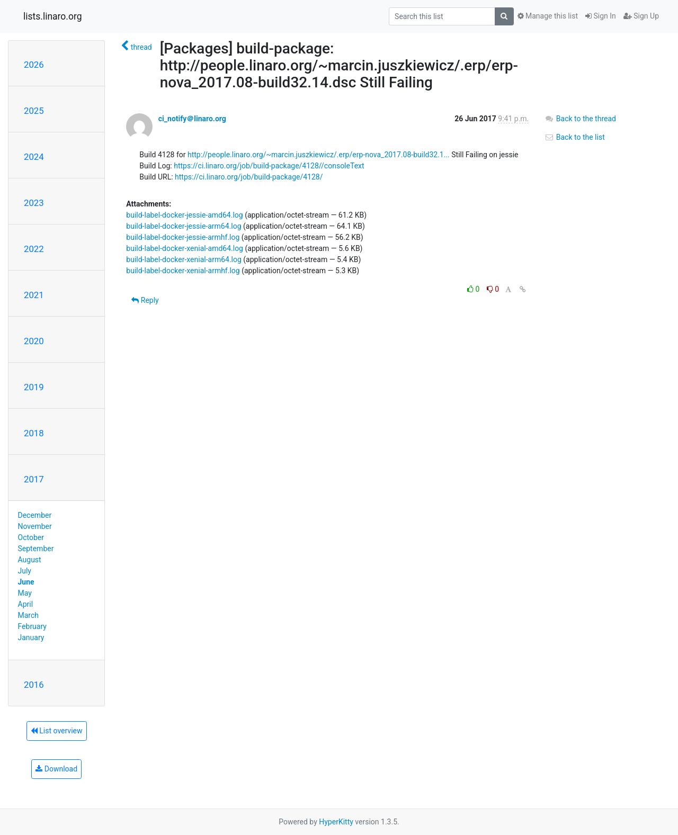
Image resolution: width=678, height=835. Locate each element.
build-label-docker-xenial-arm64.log (184, 259)
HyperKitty (336, 822)
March (28, 615)
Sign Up (641, 16)
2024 (34, 156)
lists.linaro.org (52, 16)
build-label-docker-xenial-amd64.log (184, 248)
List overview (57, 730)
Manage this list (548, 16)
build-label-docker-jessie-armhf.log (182, 237)
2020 (34, 341)
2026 (34, 64)
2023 (34, 202)
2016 (34, 684)
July (24, 571)
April (25, 604)
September (36, 548)
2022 (34, 249)
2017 (34, 479)
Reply (144, 300)
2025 (34, 110)
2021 (34, 295)
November (35, 526)
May (25, 593)
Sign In (600, 16)
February (32, 626)
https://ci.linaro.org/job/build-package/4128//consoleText (269, 165)
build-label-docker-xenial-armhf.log (182, 270)
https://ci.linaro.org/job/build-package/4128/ (249, 177)
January (31, 637)
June (26, 582)
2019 (34, 387)
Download (56, 769)
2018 (34, 433)
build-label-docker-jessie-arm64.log (183, 226)
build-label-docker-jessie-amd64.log (184, 215)
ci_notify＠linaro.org (192, 118)
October (31, 537)
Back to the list (574, 137)
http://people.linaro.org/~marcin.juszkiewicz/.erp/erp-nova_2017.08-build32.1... (319, 154)
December (35, 515)
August (29, 559)
